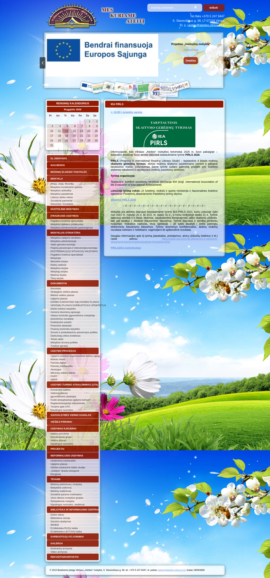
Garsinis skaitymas (61, 521)
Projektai (57, 448)
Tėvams (56, 479)
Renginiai (56, 474)
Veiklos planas (58, 440)
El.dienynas (59, 158)
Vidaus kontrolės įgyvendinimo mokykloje (73, 315)
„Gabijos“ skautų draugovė (65, 470)
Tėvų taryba (57, 278)
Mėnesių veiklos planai (63, 372)
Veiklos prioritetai (60, 433)
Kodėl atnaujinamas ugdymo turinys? (71, 399)
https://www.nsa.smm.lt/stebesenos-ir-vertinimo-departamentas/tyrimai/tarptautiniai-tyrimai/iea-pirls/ (164, 240)
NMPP (54, 379)
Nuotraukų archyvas (61, 548)
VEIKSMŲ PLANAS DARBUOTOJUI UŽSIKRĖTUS (75, 305)
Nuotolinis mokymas (65, 209)
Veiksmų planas (59, 393)
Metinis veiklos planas (62, 295)
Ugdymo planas (59, 298)
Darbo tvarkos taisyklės (63, 308)
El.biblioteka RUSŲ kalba (64, 528)
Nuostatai (56, 288)
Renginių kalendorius (72, 103)
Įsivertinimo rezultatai (62, 318)
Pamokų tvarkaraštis (62, 366)
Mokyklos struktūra (66, 232)
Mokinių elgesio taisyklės (69, 172)
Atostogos (56, 369)
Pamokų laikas (59, 362)
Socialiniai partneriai (61, 200)
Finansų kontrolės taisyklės (65, 329)
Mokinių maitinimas (61, 491)
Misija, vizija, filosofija (62, 183)
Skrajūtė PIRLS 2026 (123, 199)
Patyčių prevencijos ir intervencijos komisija (74, 248)
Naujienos (58, 165)
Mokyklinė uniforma (61, 487)
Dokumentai (59, 283)
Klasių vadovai (58, 264)
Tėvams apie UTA (60, 406)
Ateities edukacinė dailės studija (68, 467)
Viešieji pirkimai (61, 421)
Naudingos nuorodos (62, 410)
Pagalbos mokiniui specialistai (67, 220)
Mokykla (57, 178)
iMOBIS (55, 524)
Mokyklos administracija (63, 241)
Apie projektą (191, 49)
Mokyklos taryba (59, 268)
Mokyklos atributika (61, 190)
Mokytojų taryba (59, 271)
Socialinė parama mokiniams (66, 494)
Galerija (57, 543)
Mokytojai (56, 258)
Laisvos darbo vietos (62, 197)
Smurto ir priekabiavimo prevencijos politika (74, 332)
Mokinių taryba (59, 275)
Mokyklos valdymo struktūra (66, 237)
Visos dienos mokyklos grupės (67, 497)
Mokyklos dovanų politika (64, 342)
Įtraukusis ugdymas (65, 215)
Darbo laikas (57, 514)
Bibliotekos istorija (60, 518)
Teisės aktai (57, 339)
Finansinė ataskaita (61, 325)
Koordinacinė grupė (61, 437)
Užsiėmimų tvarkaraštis (63, 460)
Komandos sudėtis (61, 389)
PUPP (54, 376)
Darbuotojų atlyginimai (67, 536)
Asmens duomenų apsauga (65, 312)
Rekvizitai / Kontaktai (62, 204)
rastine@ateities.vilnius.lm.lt (206, 25)
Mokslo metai (58, 359)
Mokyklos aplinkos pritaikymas (67, 224)
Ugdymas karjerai (63, 428)
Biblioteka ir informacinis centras (75, 509)
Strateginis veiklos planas (64, 291)
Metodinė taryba (59, 261)
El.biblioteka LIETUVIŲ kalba (66, 531)
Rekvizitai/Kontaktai (65, 556)
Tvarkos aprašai (59, 345)
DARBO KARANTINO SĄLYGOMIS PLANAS (75, 302)
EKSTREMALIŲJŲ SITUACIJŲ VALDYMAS (74, 251)
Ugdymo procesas (63, 351)
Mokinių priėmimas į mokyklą (66, 484)
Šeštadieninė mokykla (62, 501)
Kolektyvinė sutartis (61, 322)
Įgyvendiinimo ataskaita (63, 396)
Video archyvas (59, 551)
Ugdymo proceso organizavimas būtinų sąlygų (75, 356)
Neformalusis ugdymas (67, 455)
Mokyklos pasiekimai (62, 193)
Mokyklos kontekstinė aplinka (66, 187)
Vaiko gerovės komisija (63, 244)
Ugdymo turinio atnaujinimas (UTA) (74, 384)
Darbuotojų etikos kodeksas (66, 335)
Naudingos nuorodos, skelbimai (68, 504)
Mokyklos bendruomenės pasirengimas (72, 227)
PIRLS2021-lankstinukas (126, 247)
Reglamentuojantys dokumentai (68, 403)
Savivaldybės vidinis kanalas (71, 415)
